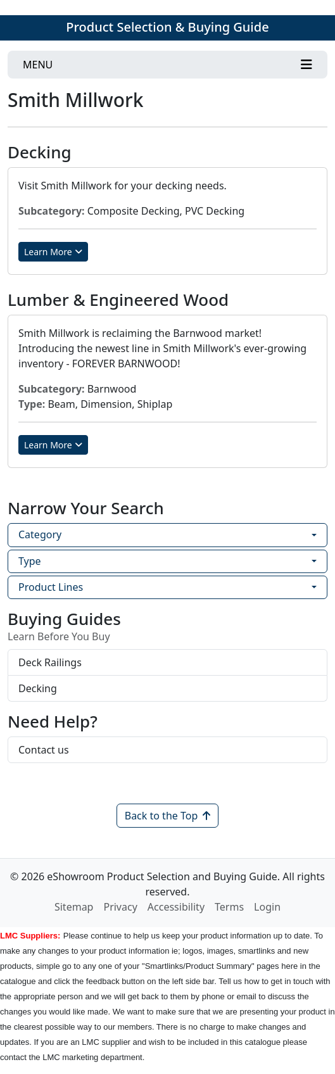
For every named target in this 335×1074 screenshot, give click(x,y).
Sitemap (74, 907)
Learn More (53, 252)
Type (29, 561)
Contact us (43, 750)
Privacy (120, 907)
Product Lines (50, 587)
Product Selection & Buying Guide (167, 26)
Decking (37, 688)
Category (39, 534)
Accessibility (176, 907)
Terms (229, 907)
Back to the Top (168, 816)
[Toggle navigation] (167, 64)
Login (267, 907)
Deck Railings (50, 662)
